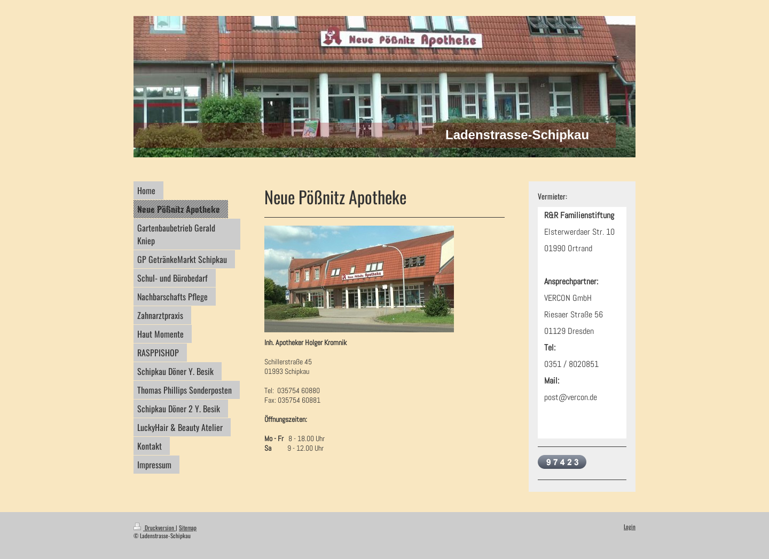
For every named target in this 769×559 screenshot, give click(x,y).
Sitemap (188, 527)
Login (629, 526)
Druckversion (155, 527)
